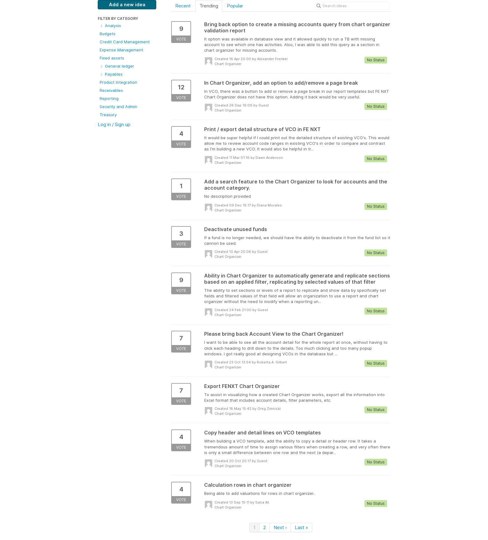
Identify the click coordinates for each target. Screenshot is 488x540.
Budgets (107, 33)
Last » (301, 527)
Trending (208, 6)
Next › (280, 527)
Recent (183, 6)
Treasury (108, 114)
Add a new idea (127, 4)
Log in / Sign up (114, 124)
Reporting (109, 98)
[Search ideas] (352, 6)
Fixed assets (112, 57)
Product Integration (118, 82)
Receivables (111, 90)
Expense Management (121, 49)
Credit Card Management (125, 41)
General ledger (117, 66)
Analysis (110, 25)
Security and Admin (118, 106)
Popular (235, 6)
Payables (111, 74)
